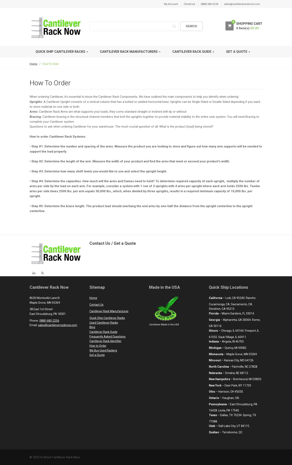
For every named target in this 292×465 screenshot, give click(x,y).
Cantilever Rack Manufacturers (130, 52)
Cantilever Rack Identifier (105, 341)
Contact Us (96, 304)
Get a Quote (97, 355)
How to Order (97, 345)
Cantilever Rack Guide (193, 52)
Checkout (189, 4)
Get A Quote (238, 52)
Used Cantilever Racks (103, 322)
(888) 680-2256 (209, 4)
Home (33, 63)
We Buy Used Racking (103, 350)
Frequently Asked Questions (107, 336)
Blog (92, 327)
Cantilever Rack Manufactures (108, 311)
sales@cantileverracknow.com (242, 4)
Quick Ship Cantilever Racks (62, 52)
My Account (171, 4)
